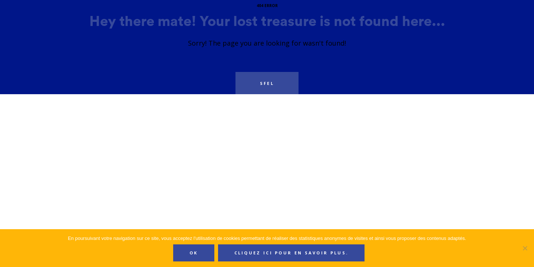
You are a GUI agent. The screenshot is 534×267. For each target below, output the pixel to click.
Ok (193, 253)
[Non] (524, 248)
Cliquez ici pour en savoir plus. (291, 253)
